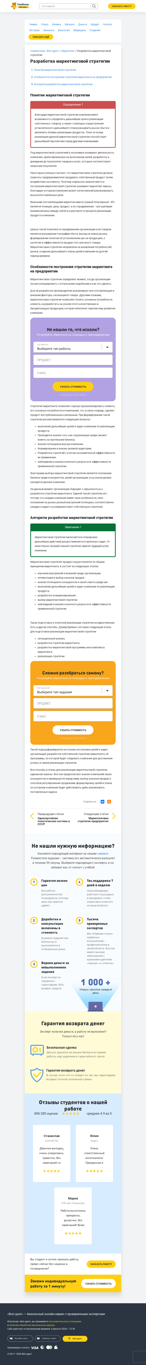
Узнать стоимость (73, 386)
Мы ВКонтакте (18, 1338)
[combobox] (73, 347)
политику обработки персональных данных (32, 1325)
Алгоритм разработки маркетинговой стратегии (63, 84)
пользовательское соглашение (65, 1321)
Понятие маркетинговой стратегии (55, 69)
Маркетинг (68, 50)
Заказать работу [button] (122, 6)
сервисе (102, 853)
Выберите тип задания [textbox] (54, 692)
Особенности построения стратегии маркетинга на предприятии (73, 77)
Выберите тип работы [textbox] (54, 348)
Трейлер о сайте (46, 1338)
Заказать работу (101, 1264)
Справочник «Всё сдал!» (45, 50)
